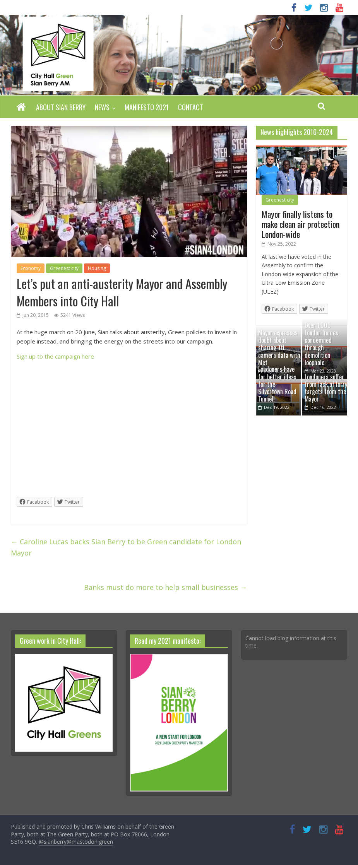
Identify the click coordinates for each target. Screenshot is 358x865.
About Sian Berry (61, 107)
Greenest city (64, 268)
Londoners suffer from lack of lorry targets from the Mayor (326, 388)
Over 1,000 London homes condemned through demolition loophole (321, 344)
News (102, 107)
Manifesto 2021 (147, 107)
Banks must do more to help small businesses (165, 587)
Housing (97, 268)
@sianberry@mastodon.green (76, 841)
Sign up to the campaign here (55, 356)
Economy (31, 268)
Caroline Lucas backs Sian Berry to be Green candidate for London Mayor (126, 547)
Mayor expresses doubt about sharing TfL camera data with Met (279, 347)
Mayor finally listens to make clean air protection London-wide (300, 224)
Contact (190, 107)
